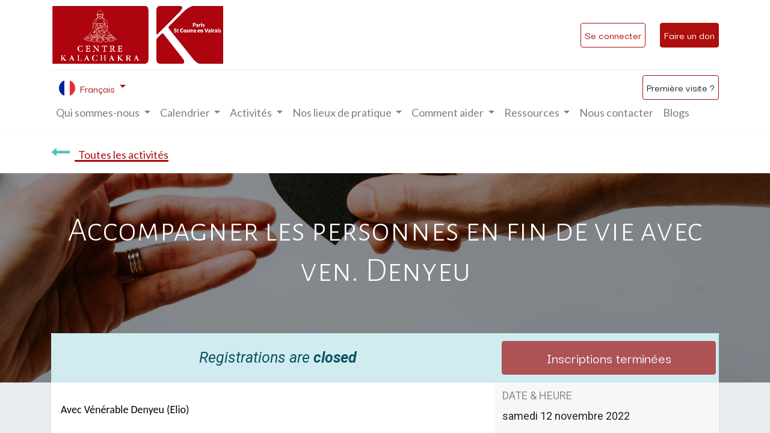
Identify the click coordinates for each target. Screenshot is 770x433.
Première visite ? (681, 87)
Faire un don (689, 35)
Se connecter (613, 35)
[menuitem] (616, 113)
